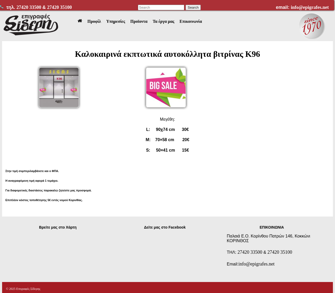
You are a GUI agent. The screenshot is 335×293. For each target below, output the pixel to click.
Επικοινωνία (191, 21)
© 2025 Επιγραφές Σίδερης (23, 289)
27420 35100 (59, 7)
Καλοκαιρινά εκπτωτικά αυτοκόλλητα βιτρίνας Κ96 (167, 54)
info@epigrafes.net (310, 7)
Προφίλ (94, 21)
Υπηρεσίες (115, 21)
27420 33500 (29, 7)
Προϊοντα (138, 21)
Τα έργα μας (163, 21)
